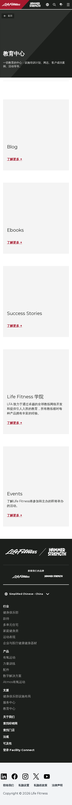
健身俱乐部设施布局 (17, 696)
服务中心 (9, 702)
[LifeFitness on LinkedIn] (4, 776)
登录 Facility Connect (18, 750)
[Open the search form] (54, 5)
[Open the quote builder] (61, 5)
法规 (6, 737)
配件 (6, 670)
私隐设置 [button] (23, 785)
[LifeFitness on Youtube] (47, 776)
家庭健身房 (10, 631)
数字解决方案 (12, 676)
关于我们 (9, 717)
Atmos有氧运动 (14, 682)
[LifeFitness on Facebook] (15, 776)
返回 (7, 15)
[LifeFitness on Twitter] (36, 776)
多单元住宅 (10, 625)
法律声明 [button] (57, 785)
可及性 (7, 743)
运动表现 (9, 637)
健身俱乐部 (10, 612)
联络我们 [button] (8, 785)
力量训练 (9, 663)
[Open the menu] (68, 5)
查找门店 (9, 730)
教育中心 (9, 708)
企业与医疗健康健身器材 (20, 643)
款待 (6, 618)
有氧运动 (9, 657)
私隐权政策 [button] (40, 785)
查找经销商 (10, 723)
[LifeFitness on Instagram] (25, 776)
